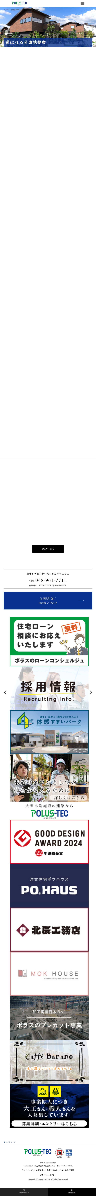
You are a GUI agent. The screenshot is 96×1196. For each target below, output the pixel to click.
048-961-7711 (48, 584)
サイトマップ (10, 1147)
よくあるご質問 (70, 1175)
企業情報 (39, 1175)
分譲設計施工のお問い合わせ (48, 605)
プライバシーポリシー (48, 1180)
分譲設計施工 (17, 9)
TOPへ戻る (48, 551)
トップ (6, 9)
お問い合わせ (53, 1175)
